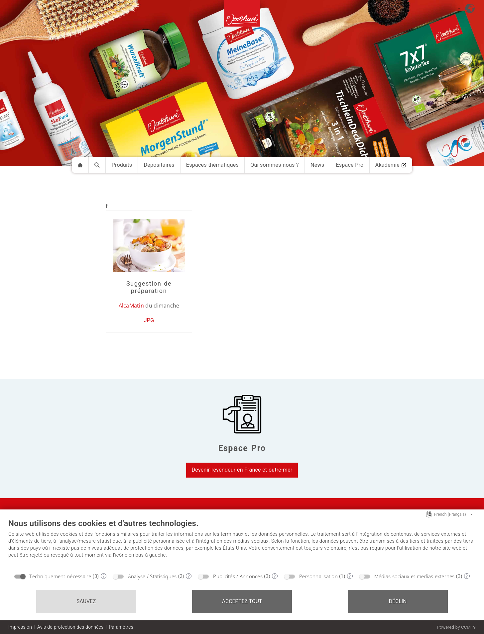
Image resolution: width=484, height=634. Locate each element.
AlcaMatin (131, 305)
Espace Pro (349, 165)
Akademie (391, 165)
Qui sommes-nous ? (274, 165)
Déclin (398, 601)
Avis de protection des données (70, 627)
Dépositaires (159, 165)
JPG (149, 320)
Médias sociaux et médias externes (414, 576)
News (317, 165)
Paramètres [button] (121, 627)
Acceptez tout (242, 601)
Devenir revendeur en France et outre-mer (242, 470)
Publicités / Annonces (238, 576)
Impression (20, 627)
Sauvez (86, 601)
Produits (122, 165)
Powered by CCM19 (456, 627)
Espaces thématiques (212, 165)
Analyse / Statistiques (152, 576)
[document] (242, 543)
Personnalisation (318, 576)
